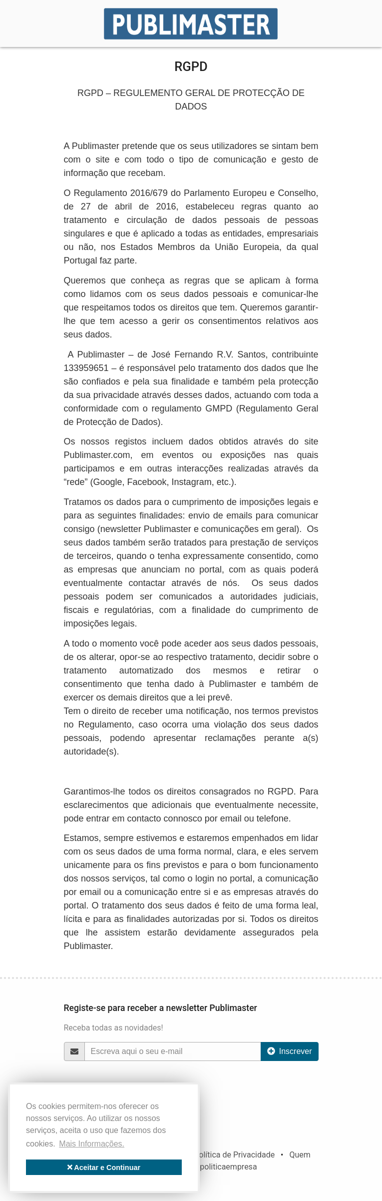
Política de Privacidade (234, 1155)
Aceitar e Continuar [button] (103, 1168)
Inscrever (289, 1051)
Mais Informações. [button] (91, 1144)
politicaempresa (228, 1167)
